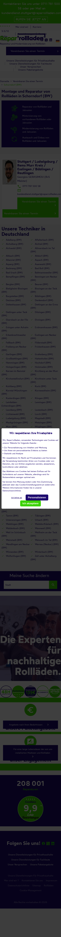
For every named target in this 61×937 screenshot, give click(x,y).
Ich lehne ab (16, 498)
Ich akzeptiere (30, 503)
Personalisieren (37, 497)
